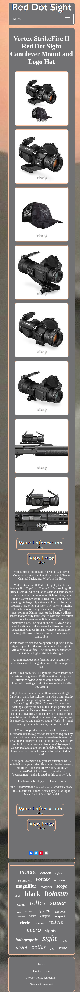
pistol (21, 947)
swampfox (25, 880)
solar (52, 949)
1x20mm (39, 923)
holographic (27, 939)
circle (25, 922)
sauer (58, 902)
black (32, 893)
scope (61, 886)
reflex (38, 902)
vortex (43, 879)
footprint (46, 887)
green (45, 910)
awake (64, 940)
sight (49, 938)
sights (50, 931)
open (21, 904)
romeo (29, 911)
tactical (21, 916)
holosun (56, 893)
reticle (55, 922)
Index (41, 964)
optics (38, 947)
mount (28, 871)
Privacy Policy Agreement (41, 977)
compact (45, 916)
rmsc (63, 948)
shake (32, 916)
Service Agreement (41, 984)
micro (34, 929)
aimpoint (60, 916)
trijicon (59, 880)
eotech (45, 873)
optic (59, 873)
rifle (19, 912)
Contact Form (41, 971)
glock (18, 895)
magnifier (26, 886)
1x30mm (60, 911)
